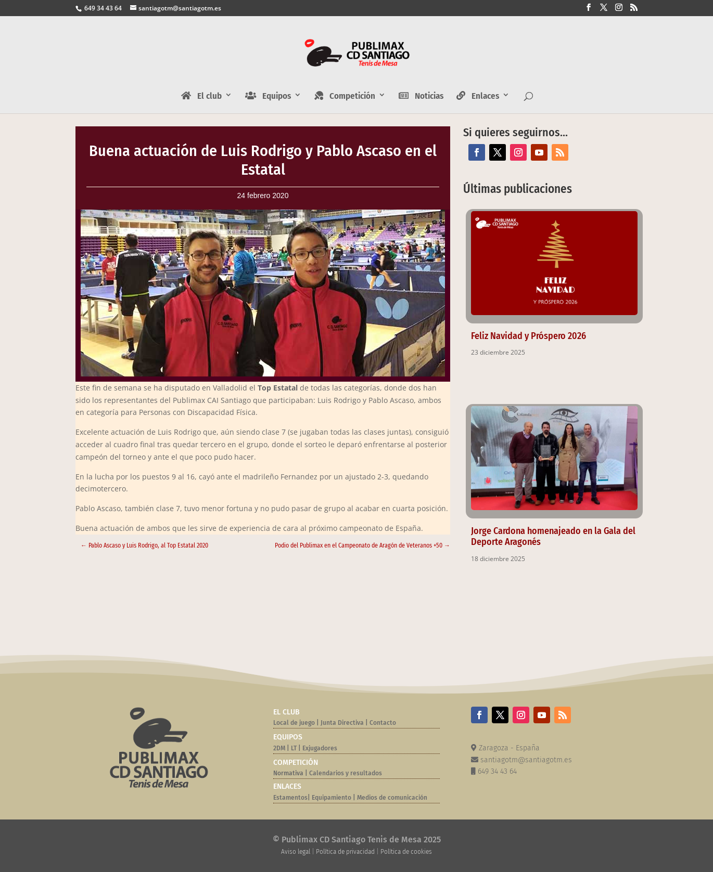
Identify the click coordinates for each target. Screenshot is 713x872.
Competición (344, 96)
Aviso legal (295, 851)
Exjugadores (319, 748)
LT (294, 748)
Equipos (268, 96)
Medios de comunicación (392, 797)
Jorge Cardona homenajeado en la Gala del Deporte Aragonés (553, 536)
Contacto (383, 722)
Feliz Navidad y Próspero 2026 (528, 336)
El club (201, 96)
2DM (279, 748)
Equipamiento (331, 797)
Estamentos (290, 797)
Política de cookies (406, 851)
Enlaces (477, 96)
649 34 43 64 (102, 8)
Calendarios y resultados (345, 773)
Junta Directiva (341, 722)
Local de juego (294, 722)
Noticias (421, 96)
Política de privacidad (345, 851)
